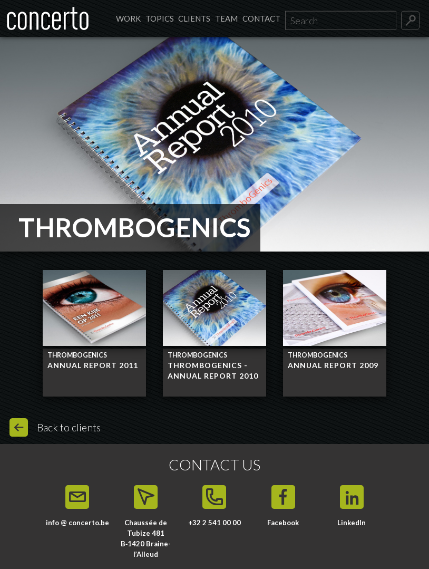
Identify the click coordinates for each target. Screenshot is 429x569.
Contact (261, 18)
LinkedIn (351, 522)
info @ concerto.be (77, 522)
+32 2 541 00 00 (214, 522)
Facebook (283, 522)
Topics (159, 18)
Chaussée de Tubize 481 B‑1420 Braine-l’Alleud (146, 538)
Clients (194, 18)
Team (226, 18)
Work (128, 18)
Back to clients (69, 427)
